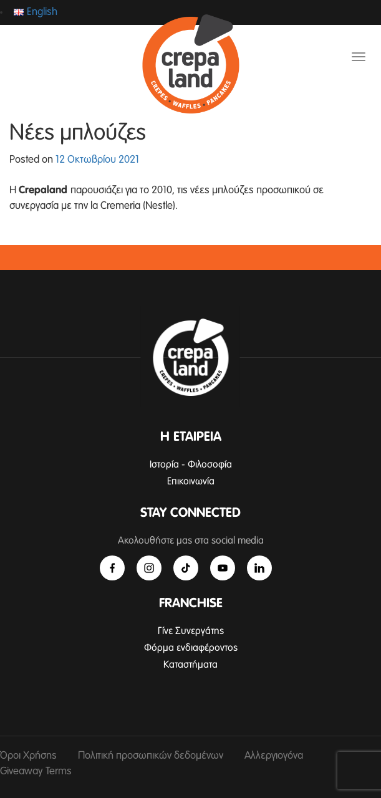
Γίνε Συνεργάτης (191, 631)
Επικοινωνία (191, 481)
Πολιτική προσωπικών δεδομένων (150, 756)
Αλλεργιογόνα (273, 756)
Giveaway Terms (36, 771)
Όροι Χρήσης (28, 756)
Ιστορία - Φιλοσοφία (191, 464)
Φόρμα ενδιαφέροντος (191, 648)
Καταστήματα (190, 665)
